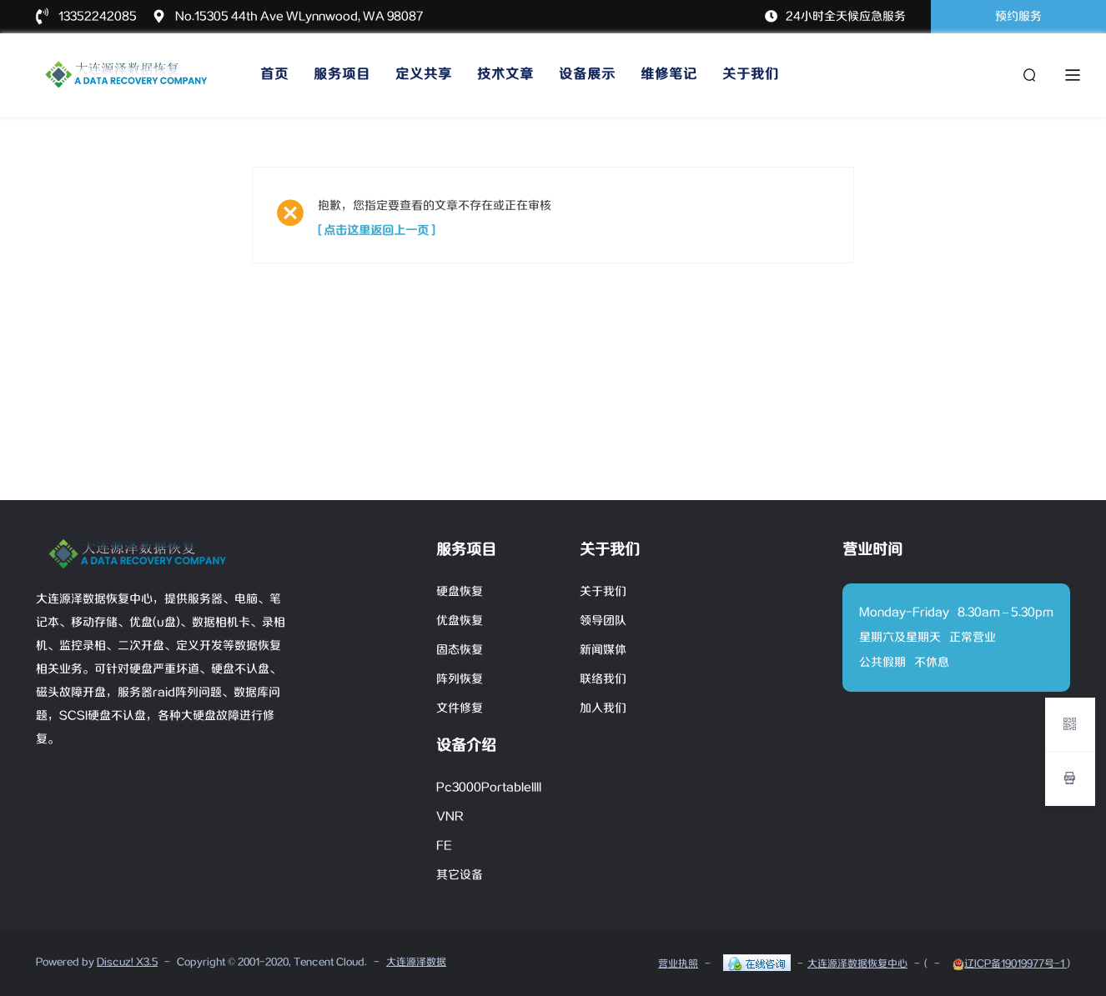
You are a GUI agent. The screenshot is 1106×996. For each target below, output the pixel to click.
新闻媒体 (603, 650)
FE (444, 846)
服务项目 (342, 75)
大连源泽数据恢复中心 (857, 963)
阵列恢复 (459, 679)
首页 (274, 75)
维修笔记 (669, 75)
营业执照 (678, 963)
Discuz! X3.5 (127, 962)
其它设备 (459, 875)
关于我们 (750, 75)
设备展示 (587, 75)
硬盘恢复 (459, 591)
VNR (450, 816)
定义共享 (423, 75)
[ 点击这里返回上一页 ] (376, 231)
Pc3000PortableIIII (488, 787)
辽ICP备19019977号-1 (1010, 963)
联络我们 (603, 679)
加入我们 (603, 708)
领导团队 (603, 621)
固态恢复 (459, 650)
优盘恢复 (459, 621)
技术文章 (505, 75)
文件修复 (459, 708)
